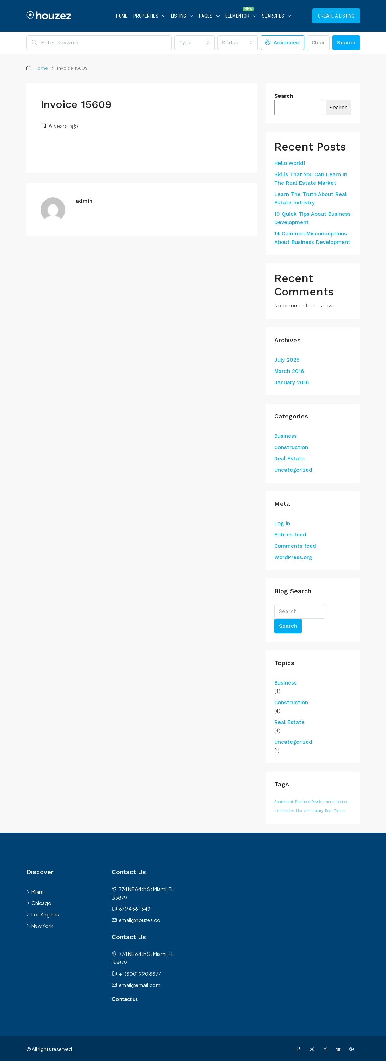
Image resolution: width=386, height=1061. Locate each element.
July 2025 (286, 360)
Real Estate (289, 458)
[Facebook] (300, 1049)
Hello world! (289, 163)
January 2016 (291, 382)
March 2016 (289, 371)
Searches (273, 16)
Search (346, 42)
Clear (318, 42)
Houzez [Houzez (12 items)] (303, 811)
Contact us (125, 999)
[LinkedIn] (340, 1049)
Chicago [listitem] (38, 903)
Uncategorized (293, 470)
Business (285, 436)
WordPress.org (293, 557)
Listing (178, 16)
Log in (282, 523)
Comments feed (295, 546)
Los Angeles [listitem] (42, 914)
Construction (291, 447)
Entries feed (290, 535)
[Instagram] (326, 1049)
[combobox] (194, 42)
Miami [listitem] (35, 892)
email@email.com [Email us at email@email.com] (139, 985)
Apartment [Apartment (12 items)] (283, 801)
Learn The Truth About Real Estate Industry (310, 198)
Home (122, 16)
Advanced (282, 42)
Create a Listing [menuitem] (336, 16)
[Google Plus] (353, 1049)
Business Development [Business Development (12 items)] (314, 801)
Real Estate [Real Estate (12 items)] (334, 811)
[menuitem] (301, 15)
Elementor (237, 16)
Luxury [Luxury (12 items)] (317, 811)
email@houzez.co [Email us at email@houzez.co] (139, 920)
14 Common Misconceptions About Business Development (312, 238)
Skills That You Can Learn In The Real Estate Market (310, 178)
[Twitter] (313, 1049)
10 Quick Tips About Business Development (312, 218)
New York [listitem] (39, 925)
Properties (145, 16)
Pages (206, 16)
